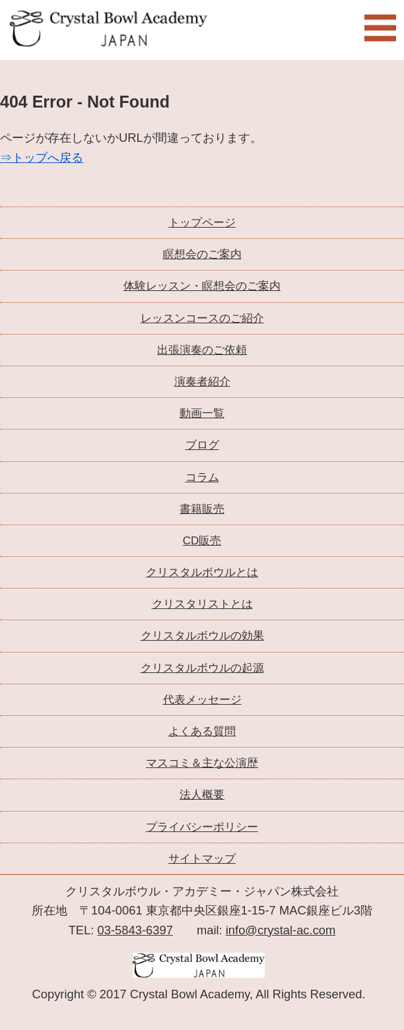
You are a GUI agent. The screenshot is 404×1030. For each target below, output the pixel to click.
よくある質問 (202, 731)
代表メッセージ (202, 699)
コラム (202, 477)
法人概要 (202, 795)
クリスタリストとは (202, 604)
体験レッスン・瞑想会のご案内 (202, 286)
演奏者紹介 (202, 381)
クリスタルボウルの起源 (202, 668)
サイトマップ (202, 859)
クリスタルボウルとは (202, 572)
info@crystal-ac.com (281, 930)
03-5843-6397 (135, 930)
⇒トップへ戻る (41, 157)
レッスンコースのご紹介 (202, 318)
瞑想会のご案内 (202, 254)
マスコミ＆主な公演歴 (202, 763)
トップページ (202, 222)
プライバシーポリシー (202, 827)
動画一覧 (202, 413)
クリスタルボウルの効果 (202, 635)
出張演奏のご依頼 (202, 350)
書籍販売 (202, 509)
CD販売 (202, 540)
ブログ (202, 445)
